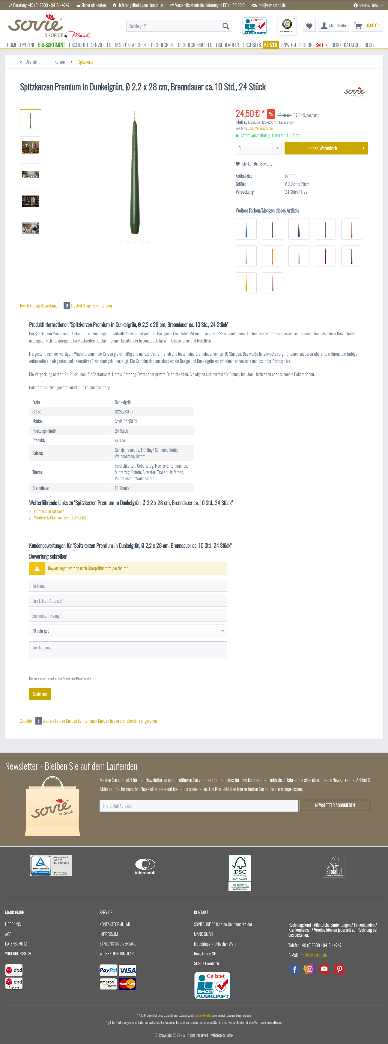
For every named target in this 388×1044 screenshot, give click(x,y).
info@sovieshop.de (272, 5)
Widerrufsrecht (19, 953)
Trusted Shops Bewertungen (91, 305)
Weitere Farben (54, 721)
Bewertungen (56, 305)
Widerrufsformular (117, 953)
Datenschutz (16, 943)
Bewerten (263, 163)
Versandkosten (203, 1015)
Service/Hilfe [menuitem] (366, 5)
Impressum (109, 934)
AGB (8, 934)
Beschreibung (30, 305)
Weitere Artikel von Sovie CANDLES (57, 517)
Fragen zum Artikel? (46, 511)
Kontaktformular (115, 924)
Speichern (40, 694)
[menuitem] (179, 26)
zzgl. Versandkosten (261, 128)
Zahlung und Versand (118, 943)
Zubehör (31, 721)
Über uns (13, 924)
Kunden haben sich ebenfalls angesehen (127, 721)
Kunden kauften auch (81, 721)
